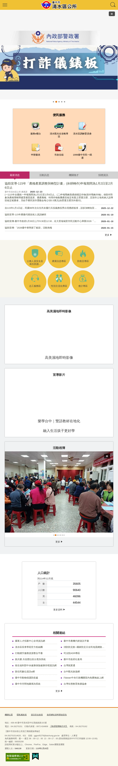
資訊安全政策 (37, 715)
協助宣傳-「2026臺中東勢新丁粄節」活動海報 (59, 228)
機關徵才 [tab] (74, 175)
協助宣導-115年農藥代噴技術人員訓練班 (59, 215)
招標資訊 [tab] (103, 175)
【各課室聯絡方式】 (59, 726)
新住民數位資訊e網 (25, 671)
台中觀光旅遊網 (72, 671)
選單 (5, 5)
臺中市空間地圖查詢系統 (27, 683)
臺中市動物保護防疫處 (26, 677)
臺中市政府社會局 (73, 659)
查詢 (113, 5)
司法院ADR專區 (72, 653)
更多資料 (58, 609)
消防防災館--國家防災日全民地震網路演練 (85, 647)
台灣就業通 (69, 665)
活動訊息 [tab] (44, 175)
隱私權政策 (22, 715)
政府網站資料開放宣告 (57, 715)
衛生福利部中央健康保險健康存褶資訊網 (36, 665)
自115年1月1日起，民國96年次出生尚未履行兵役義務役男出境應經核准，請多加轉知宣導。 (59, 208)
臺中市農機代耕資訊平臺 (76, 641)
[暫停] (112, 13)
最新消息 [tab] (15, 175)
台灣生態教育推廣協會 (75, 683)
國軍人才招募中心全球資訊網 (30, 641)
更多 (107, 235)
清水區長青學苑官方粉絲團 (29, 647)
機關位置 (9, 715)
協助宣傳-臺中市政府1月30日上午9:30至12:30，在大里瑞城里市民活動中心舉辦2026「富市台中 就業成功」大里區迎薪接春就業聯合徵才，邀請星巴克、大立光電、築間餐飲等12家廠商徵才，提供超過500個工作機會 (59, 221)
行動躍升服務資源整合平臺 (29, 653)
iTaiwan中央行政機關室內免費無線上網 (84, 677)
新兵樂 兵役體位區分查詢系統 (30, 659)
